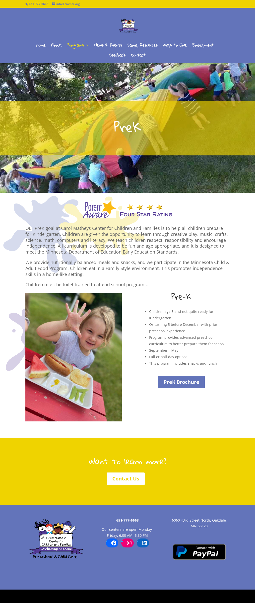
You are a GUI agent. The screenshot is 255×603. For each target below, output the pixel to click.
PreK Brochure (181, 382)
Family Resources (142, 46)
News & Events (108, 46)
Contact (138, 56)
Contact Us (125, 478)
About (56, 46)
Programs (75, 46)
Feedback (117, 56)
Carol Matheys (37, 596)
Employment (203, 46)
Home (41, 46)
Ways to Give (175, 46)
